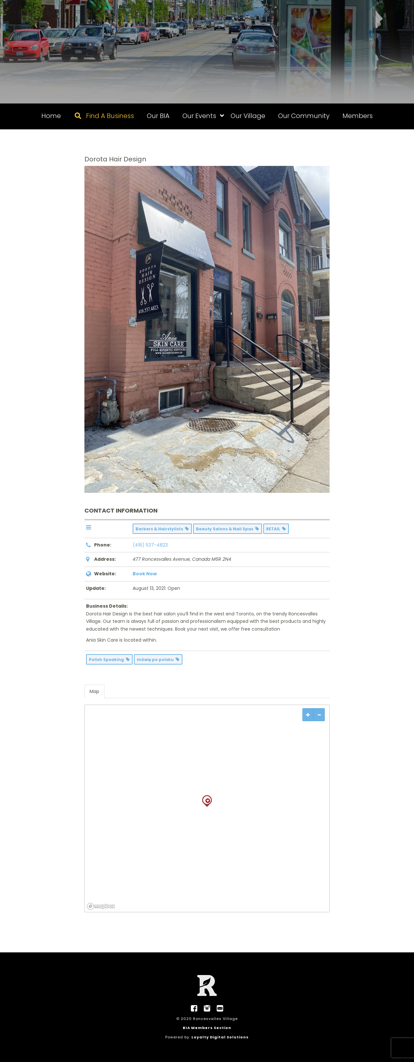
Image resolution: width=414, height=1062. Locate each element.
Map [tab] (94, 691)
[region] (207, 808)
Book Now (145, 573)
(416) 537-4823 (150, 545)
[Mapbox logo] (101, 906)
